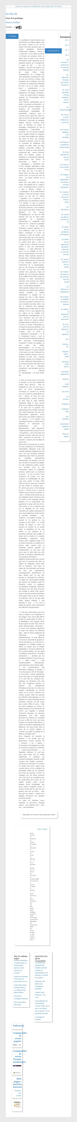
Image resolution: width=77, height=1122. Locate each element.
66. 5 (67, 40)
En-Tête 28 (58, 6)
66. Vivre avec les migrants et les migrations (65, 329)
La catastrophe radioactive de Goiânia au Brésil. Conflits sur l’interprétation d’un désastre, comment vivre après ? (41, 970)
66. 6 (67, 45)
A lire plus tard (53, 51)
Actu (67, 339)
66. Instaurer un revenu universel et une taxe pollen (64, 197)
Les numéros (25, 6)
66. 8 (67, 55)
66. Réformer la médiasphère (64, 289)
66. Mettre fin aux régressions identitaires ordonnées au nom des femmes (65, 247)
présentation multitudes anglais (64, 426)
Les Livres (65, 391)
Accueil (17, 6)
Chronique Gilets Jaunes (65, 364)
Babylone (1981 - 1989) (65, 354)
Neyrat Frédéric (13, 22)
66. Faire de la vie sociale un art (64, 167)
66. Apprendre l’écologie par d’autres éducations (65, 80)
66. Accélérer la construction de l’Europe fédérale (64, 65)
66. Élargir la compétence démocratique (64, 144)
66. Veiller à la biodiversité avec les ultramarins (65, 314)
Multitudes (65, 404)
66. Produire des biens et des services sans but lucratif (64, 277)
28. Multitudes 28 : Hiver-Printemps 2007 (42, 6)
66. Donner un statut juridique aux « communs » (64, 120)
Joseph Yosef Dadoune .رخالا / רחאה (40, 994)
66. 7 (67, 50)
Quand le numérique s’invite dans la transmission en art (21, 979)
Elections (66, 379)
